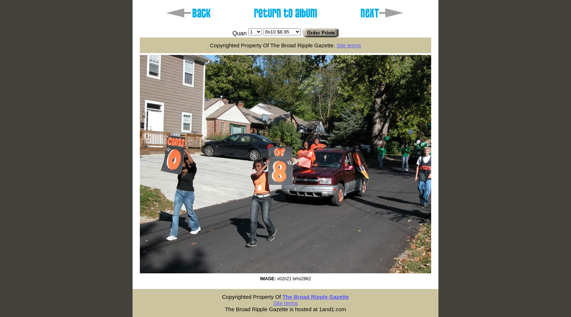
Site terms (348, 45)
